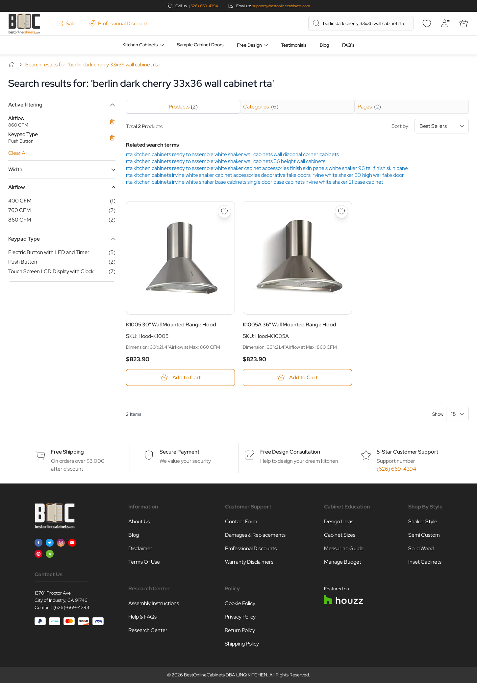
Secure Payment (179, 451)
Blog (324, 45)
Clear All (17, 153)
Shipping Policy (242, 643)
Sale (66, 23)
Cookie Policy (240, 603)
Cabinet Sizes (339, 534)
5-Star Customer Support (407, 451)
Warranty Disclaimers (249, 561)
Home (11, 64)
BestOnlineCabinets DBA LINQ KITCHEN (225, 675)
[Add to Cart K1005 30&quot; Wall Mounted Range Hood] (180, 377)
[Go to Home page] (24, 23)
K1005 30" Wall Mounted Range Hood (171, 324)
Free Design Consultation (290, 451)
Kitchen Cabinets (140, 45)
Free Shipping (67, 451)
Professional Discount (118, 23)
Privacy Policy (240, 616)
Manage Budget (342, 561)
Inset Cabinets (424, 561)
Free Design (249, 45)
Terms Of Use (144, 561)
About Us (139, 521)
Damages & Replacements (255, 534)
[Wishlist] (426, 23)
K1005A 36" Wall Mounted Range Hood (289, 324)
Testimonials (294, 45)
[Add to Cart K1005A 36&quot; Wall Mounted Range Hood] (297, 377)
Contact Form (241, 521)
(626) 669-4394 (203, 6)
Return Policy (240, 630)
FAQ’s (348, 45)
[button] (61, 104)
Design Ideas (338, 521)
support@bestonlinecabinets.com (281, 6)
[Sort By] (441, 126)
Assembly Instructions (153, 603)
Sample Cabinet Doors (200, 45)
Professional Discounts (251, 548)
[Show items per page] (457, 414)
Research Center (147, 630)
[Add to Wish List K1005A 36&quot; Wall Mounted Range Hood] (341, 211)
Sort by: (430, 126)
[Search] (316, 23)
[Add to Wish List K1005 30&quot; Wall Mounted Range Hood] (224, 211)
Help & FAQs (142, 616)
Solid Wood (421, 548)
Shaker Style (422, 521)
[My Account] (445, 23)
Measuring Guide (344, 548)
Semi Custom (424, 534)
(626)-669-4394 (71, 607)
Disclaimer (140, 548)
